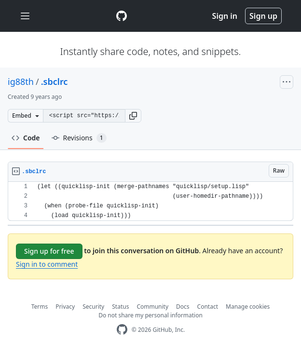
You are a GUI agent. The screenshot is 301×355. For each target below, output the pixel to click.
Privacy (65, 306)
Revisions (79, 138)
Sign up (263, 16)
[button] (133, 116)
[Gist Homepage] (121, 16)
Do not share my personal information (150, 315)
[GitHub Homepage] (122, 330)
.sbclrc (54, 81)
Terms (39, 306)
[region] (150, 201)
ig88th (21, 81)
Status (120, 306)
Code (26, 137)
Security (93, 306)
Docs (183, 306)
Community (152, 306)
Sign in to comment (47, 264)
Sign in (224, 16)
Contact (207, 306)
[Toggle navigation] (25, 16)
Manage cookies (248, 306)
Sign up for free (49, 251)
